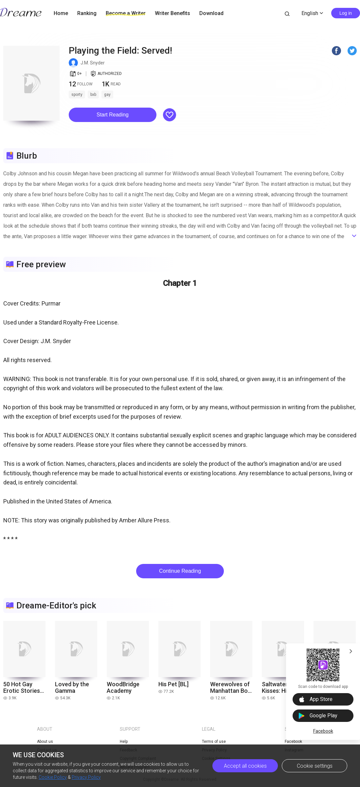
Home (61, 13)
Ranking (87, 13)
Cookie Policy (53, 777)
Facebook (323, 731)
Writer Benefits (172, 13)
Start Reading (113, 114)
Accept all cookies (245, 766)
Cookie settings (315, 766)
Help (124, 741)
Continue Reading (180, 571)
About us (45, 741)
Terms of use (214, 741)
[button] (112, 115)
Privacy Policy (86, 777)
